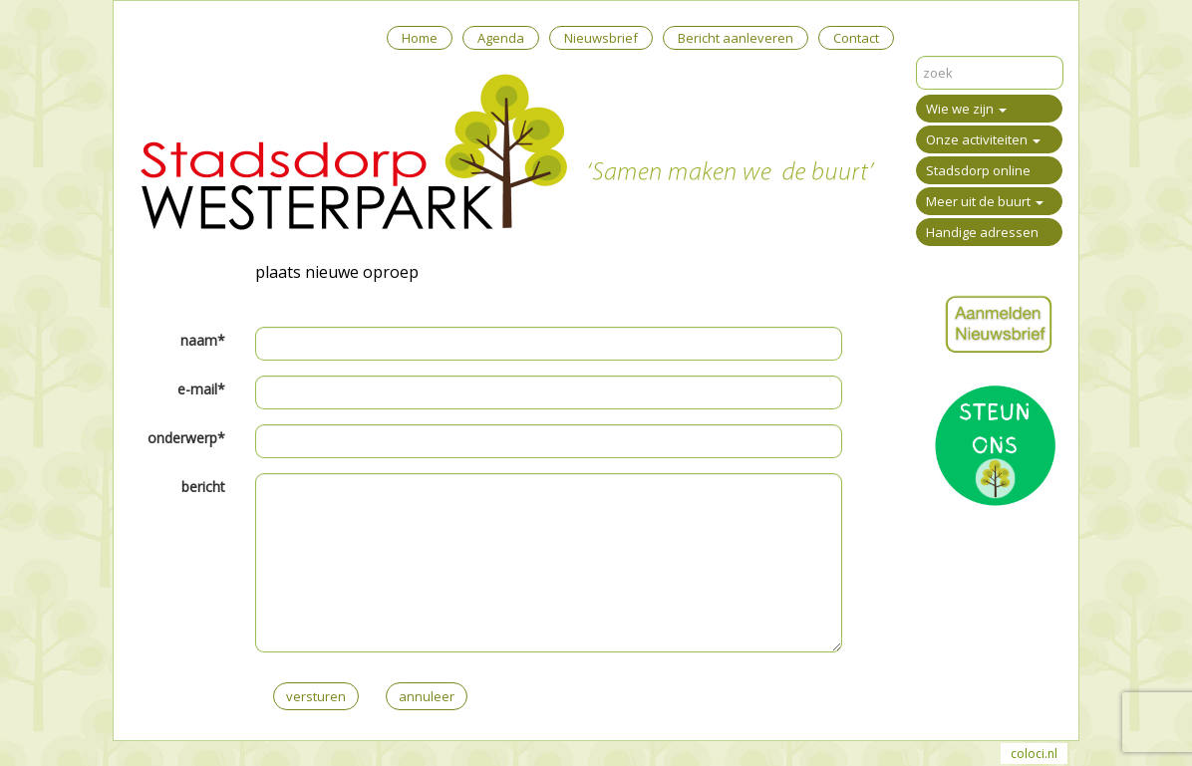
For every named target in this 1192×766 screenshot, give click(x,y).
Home (420, 38)
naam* (202, 340)
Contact (856, 38)
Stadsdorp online (978, 170)
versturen (316, 696)
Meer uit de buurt (984, 201)
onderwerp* (186, 437)
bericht (203, 486)
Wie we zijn (966, 109)
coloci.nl (1034, 753)
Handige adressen (982, 232)
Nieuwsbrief (601, 38)
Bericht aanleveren (735, 38)
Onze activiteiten (983, 139)
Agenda (500, 38)
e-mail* (201, 389)
